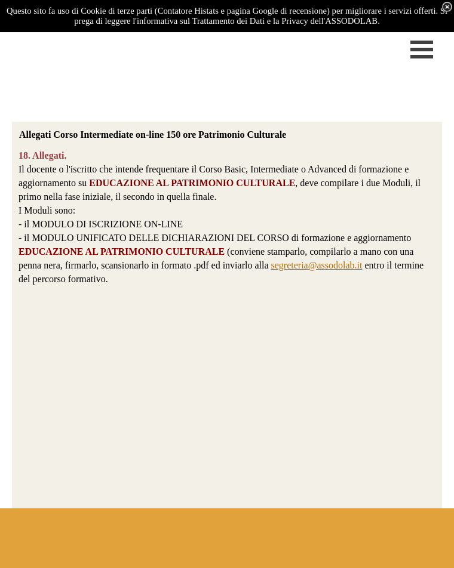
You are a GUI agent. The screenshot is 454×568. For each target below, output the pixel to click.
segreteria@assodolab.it (317, 265)
